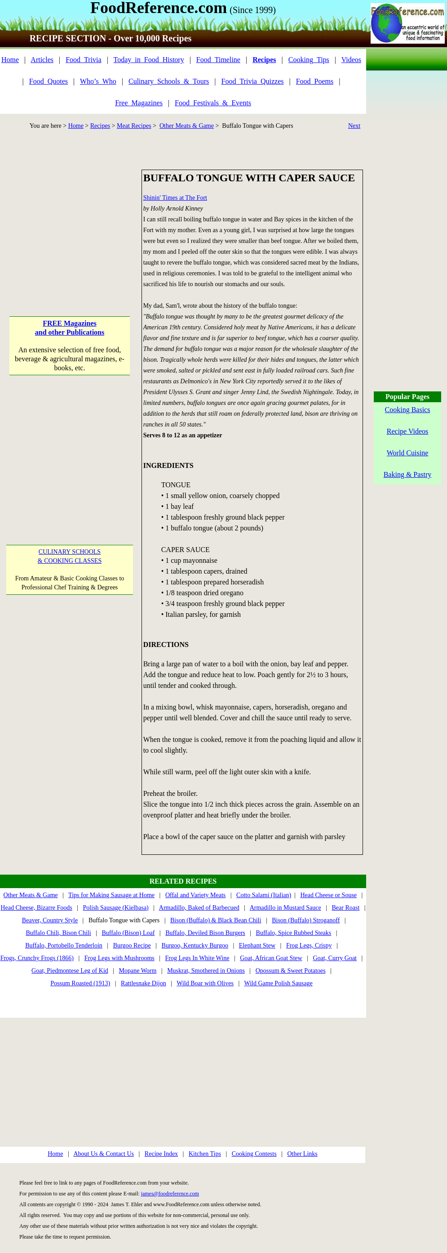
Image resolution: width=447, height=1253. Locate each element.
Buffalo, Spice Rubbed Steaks (294, 933)
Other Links (302, 1153)
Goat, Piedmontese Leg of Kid (69, 970)
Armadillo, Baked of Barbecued (199, 907)
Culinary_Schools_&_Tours (168, 81)
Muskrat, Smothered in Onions (206, 970)
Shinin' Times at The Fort (175, 197)
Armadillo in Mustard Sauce (285, 907)
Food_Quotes (48, 81)
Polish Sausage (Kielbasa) (116, 907)
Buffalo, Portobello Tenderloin (63, 945)
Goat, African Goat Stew (271, 958)
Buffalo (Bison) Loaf (128, 933)
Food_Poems (315, 81)
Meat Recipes (134, 125)
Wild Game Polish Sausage (278, 983)
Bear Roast (346, 907)
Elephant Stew (257, 945)
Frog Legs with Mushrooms (119, 958)
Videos (351, 59)
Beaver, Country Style (50, 920)
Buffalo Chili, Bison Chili (58, 933)
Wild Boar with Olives (205, 983)
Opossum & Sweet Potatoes (291, 970)
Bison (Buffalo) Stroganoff (306, 920)
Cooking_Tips (308, 59)
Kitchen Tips (205, 1153)
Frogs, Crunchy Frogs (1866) (37, 958)
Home (10, 59)
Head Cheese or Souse (328, 895)
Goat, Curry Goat (335, 958)
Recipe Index (161, 1153)
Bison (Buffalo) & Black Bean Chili (215, 920)
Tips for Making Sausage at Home (111, 895)
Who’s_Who (98, 81)
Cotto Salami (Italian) (263, 895)
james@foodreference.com (170, 1193)
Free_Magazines (139, 103)
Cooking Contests (254, 1153)
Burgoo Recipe (132, 945)
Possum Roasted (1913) (80, 983)
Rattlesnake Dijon (143, 983)
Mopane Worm (138, 970)
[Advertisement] (69, 226)
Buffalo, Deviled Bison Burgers (205, 933)
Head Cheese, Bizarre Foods (36, 907)
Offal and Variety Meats (195, 895)
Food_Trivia (83, 59)
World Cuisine (407, 453)
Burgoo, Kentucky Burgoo (195, 945)
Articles (42, 59)
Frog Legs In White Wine (197, 958)
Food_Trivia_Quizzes (252, 81)
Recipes (100, 125)
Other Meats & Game (186, 125)
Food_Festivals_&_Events (213, 103)
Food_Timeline (218, 59)
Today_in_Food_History (149, 59)
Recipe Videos (408, 431)
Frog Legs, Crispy (309, 945)
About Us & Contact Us (103, 1153)
